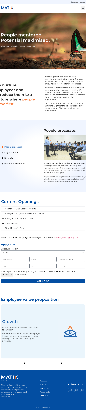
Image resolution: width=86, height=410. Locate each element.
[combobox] (75, 2)
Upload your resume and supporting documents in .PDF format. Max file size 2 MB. (38, 272)
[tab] (18, 148)
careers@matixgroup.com (66, 237)
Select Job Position (9, 249)
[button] (83, 8)
